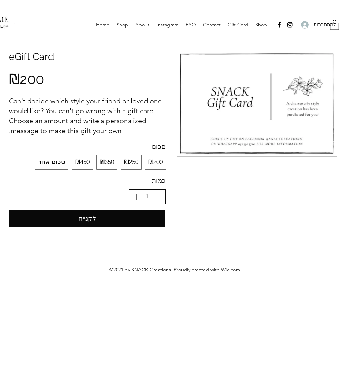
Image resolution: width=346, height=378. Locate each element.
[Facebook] (279, 24)
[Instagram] (289, 24)
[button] (334, 24)
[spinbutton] (147, 196)
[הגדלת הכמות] (136, 197)
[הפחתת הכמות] (158, 197)
